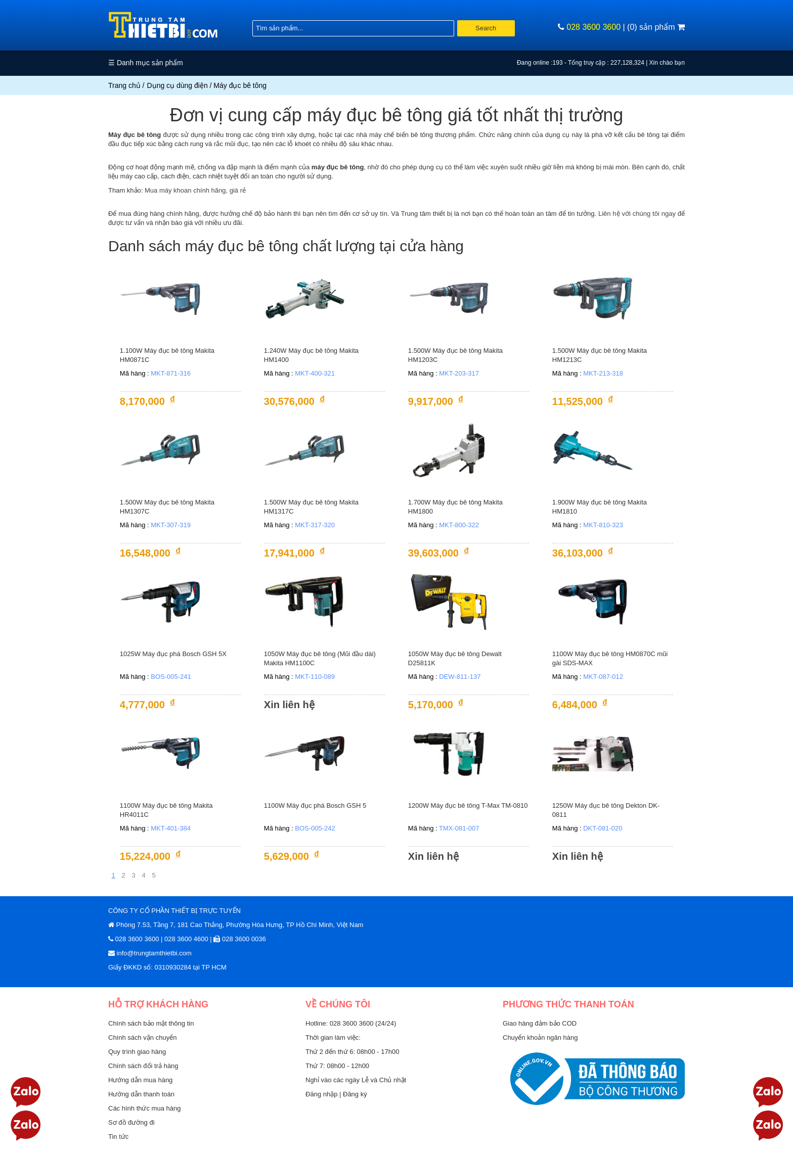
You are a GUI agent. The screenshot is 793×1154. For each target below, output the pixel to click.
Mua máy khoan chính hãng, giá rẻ (195, 190)
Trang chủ (124, 85)
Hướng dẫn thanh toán (141, 1094)
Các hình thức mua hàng (144, 1108)
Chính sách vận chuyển (142, 1037)
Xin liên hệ (289, 704)
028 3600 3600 (593, 27)
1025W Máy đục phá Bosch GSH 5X (173, 654)
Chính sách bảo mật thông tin (151, 1023)
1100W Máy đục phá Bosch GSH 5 (315, 805)
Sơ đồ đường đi (131, 1122)
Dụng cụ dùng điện (177, 85)
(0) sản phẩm (656, 27)
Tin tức (118, 1136)
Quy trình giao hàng (137, 1051)
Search (485, 28)
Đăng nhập (322, 1094)
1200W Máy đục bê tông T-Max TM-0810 (468, 805)
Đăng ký (355, 1094)
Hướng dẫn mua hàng (140, 1080)
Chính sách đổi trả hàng (143, 1066)
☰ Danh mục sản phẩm (145, 63)
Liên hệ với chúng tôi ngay (637, 213)
